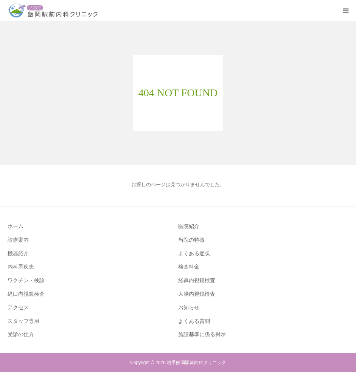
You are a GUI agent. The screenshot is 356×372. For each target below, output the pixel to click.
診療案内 (18, 240)
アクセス (18, 307)
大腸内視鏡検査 (196, 294)
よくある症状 (194, 253)
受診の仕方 (21, 334)
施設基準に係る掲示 (202, 334)
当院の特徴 (191, 240)
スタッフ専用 (23, 321)
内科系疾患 (21, 267)
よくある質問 (194, 321)
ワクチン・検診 (26, 280)
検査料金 (188, 267)
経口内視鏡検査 (26, 294)
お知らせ (188, 307)
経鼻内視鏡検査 (196, 280)
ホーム (15, 226)
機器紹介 (18, 253)
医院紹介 (188, 226)
